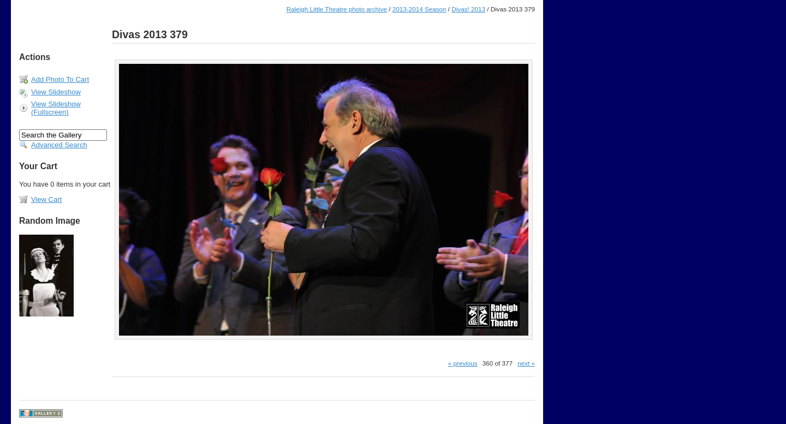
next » (526, 363)
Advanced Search (59, 145)
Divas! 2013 (468, 9)
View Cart (46, 199)
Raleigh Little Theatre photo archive (337, 9)
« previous (463, 363)
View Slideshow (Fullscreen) (56, 108)
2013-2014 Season (419, 9)
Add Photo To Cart (60, 79)
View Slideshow (56, 92)
